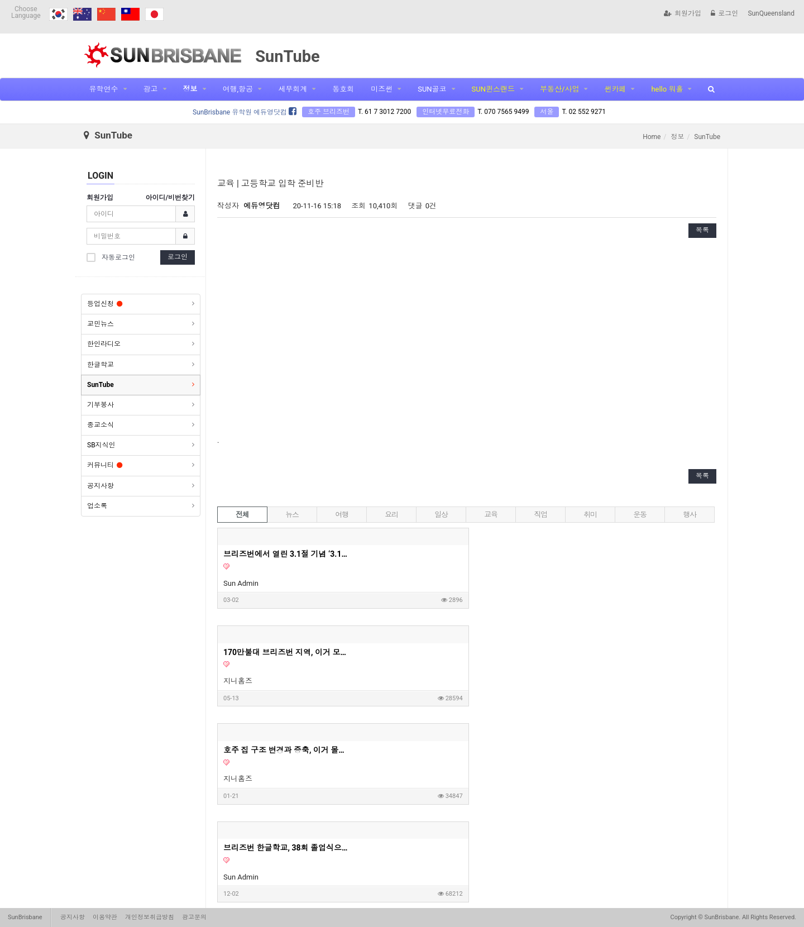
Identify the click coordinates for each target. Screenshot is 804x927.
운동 (639, 514)
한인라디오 (104, 344)
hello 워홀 (667, 89)
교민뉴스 (100, 324)
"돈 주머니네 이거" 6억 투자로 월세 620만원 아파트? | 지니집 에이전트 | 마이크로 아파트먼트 (443, 652)
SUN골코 (432, 89)
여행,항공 (238, 89)
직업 (540, 514)
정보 (190, 89)
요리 (391, 514)
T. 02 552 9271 (584, 112)
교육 (490, 514)
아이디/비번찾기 (170, 198)
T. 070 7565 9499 (503, 112)
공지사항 (100, 486)
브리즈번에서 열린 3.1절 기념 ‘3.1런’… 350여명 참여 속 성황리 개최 (287, 553)
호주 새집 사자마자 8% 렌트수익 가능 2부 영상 (287, 750)
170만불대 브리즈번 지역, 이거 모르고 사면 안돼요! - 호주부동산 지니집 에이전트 (443, 553)
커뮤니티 (104, 465)
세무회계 (292, 89)
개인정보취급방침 (149, 917)
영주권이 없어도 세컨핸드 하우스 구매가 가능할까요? (598, 652)
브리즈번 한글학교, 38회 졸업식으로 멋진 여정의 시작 (287, 652)
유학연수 (103, 89)
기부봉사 (100, 405)
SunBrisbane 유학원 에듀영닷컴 (244, 112)
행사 (689, 514)
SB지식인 (101, 445)
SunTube (100, 385)
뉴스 (291, 514)
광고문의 (194, 917)
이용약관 (105, 917)
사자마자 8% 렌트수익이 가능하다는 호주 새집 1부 (443, 750)
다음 (531, 840)
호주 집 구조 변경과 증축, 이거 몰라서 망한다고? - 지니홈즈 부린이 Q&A (598, 553)
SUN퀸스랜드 (493, 89)
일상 (440, 514)
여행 (341, 514)
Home (652, 137)
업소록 (97, 506)
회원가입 (682, 13)
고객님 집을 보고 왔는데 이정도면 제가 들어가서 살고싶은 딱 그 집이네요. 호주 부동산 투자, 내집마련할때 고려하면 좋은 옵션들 (598, 750)
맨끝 (556, 840)
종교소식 (100, 425)
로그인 (724, 13)
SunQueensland (771, 13)
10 (509, 840)
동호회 (343, 89)
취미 (589, 514)
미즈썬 (382, 89)
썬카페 (615, 89)
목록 (702, 230)
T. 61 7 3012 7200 (384, 112)
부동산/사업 (559, 89)
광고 (150, 89)
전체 (242, 514)
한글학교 (100, 365)
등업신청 (104, 304)
